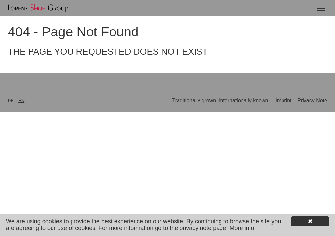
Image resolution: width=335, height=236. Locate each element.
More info (241, 228)
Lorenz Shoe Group (38, 8)
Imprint (284, 100)
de (11, 100)
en (21, 100)
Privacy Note (312, 100)
